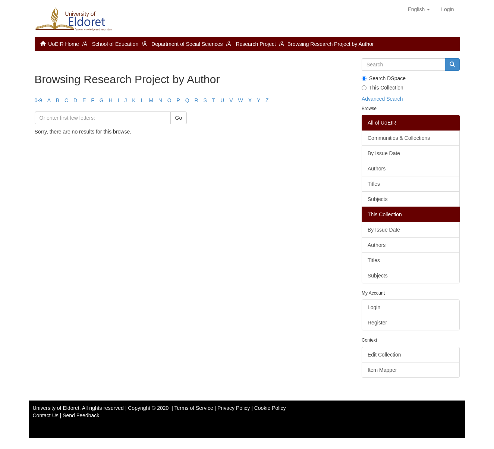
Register (377, 323)
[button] (418, 9)
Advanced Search (382, 99)
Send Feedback (81, 415)
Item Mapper (382, 370)
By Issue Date (384, 153)
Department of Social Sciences (187, 44)
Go (178, 118)
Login (374, 307)
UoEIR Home (63, 44)
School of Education (115, 44)
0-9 (38, 100)
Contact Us (46, 415)
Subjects (378, 199)
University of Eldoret (56, 408)
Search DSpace (384, 78)
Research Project (256, 44)
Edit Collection (384, 355)
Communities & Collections (399, 138)
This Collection (382, 88)
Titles (374, 184)
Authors (377, 169)
